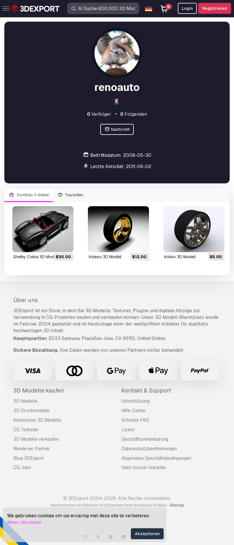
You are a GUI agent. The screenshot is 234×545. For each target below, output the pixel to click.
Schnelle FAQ (135, 420)
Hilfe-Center (133, 411)
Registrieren (214, 8)
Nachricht (117, 129)
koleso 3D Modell (105, 256)
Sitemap (176, 505)
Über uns (25, 300)
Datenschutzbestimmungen (149, 449)
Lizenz (128, 430)
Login (187, 8)
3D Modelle (25, 401)
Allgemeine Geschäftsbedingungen (156, 458)
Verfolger (99, 114)
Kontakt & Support (146, 390)
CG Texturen (25, 430)
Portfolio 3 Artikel (29, 195)
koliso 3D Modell (179, 256)
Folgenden (133, 114)
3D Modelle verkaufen (36, 439)
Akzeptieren (147, 533)
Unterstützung (135, 401)
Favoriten (71, 195)
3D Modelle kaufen (38, 390)
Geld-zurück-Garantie (143, 467)
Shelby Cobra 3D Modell (35, 256)
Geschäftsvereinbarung (144, 439)
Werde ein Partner (31, 449)
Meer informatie (24, 522)
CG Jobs (22, 467)
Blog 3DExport (28, 458)
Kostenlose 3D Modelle (37, 420)
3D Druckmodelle (31, 411)
